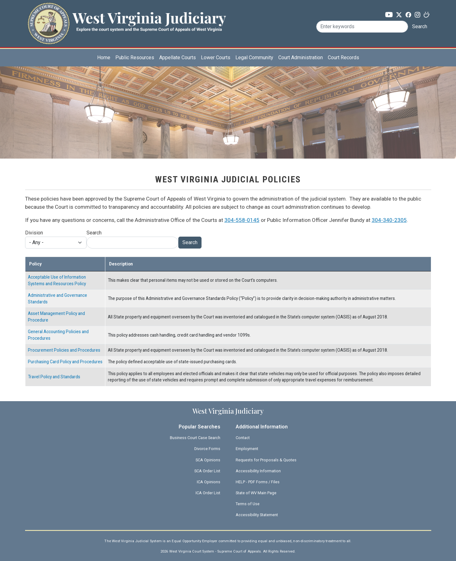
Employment (247, 448)
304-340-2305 (389, 220)
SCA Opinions (208, 460)
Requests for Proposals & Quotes (266, 460)
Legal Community (254, 57)
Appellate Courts (177, 57)
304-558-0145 (241, 220)
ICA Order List (208, 492)
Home (103, 57)
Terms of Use (247, 503)
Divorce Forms (207, 448)
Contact (243, 437)
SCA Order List (207, 471)
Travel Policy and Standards (54, 376)
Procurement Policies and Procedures (64, 350)
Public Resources (134, 57)
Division (34, 233)
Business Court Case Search (195, 437)
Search (419, 26)
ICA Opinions (208, 482)
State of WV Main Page (256, 492)
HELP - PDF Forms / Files (258, 482)
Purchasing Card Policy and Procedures (65, 361)
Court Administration (300, 57)
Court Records (343, 57)
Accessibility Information (258, 471)
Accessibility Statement (257, 514)
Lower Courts (215, 57)
